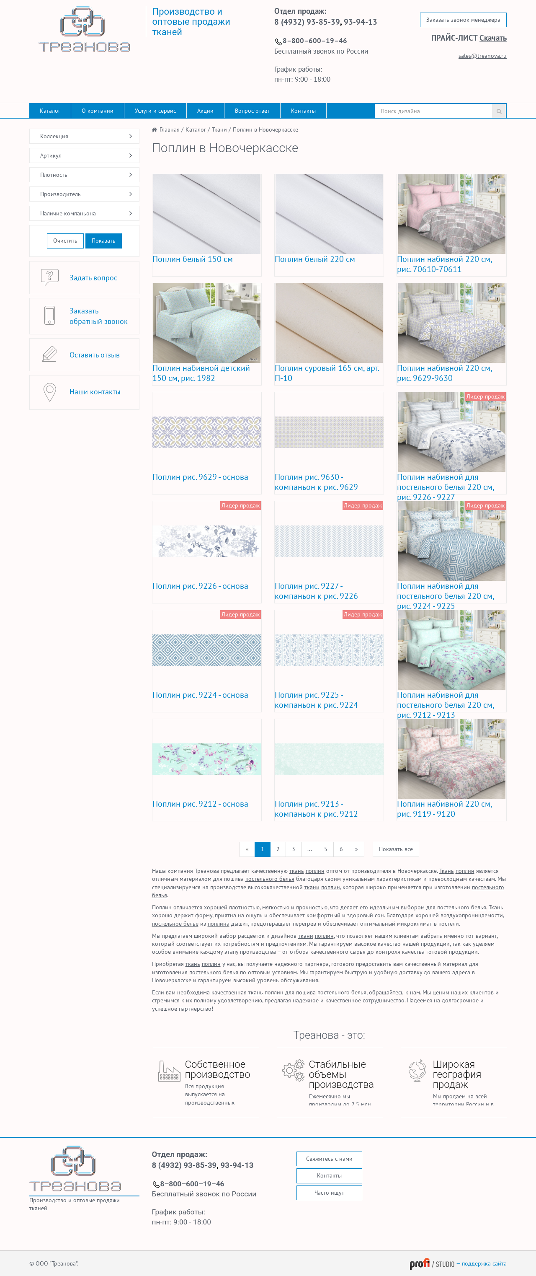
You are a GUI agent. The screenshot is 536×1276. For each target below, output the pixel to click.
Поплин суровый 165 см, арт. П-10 (327, 372)
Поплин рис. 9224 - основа (200, 694)
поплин (315, 871)
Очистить (65, 240)
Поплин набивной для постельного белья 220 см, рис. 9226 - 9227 (445, 486)
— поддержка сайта (458, 1263)
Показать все (396, 849)
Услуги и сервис (155, 110)
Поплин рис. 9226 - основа (200, 585)
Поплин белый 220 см (315, 259)
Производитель (60, 194)
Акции (205, 110)
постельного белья (269, 879)
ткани (312, 887)
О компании (97, 110)
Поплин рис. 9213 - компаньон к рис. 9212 (316, 808)
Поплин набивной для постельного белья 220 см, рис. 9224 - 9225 (445, 595)
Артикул (51, 155)
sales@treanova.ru (483, 56)
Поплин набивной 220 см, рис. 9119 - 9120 (444, 808)
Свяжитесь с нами (329, 1158)
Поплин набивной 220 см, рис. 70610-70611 (444, 264)
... (309, 849)
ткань (296, 871)
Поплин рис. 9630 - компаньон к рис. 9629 (316, 481)
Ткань (446, 871)
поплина (218, 923)
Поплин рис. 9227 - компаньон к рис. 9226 (316, 590)
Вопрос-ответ (252, 110)
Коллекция (54, 136)
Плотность (53, 175)
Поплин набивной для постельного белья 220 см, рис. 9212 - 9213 (445, 704)
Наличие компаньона (68, 213)
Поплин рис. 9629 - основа (200, 476)
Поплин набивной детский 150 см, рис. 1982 (201, 372)
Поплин (162, 907)
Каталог (50, 110)
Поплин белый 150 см (192, 259)
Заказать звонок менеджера (463, 19)
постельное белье (175, 923)
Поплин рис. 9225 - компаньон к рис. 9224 (316, 699)
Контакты (303, 110)
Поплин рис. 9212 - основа (200, 803)
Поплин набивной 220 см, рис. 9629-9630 (444, 372)
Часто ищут (329, 1192)
